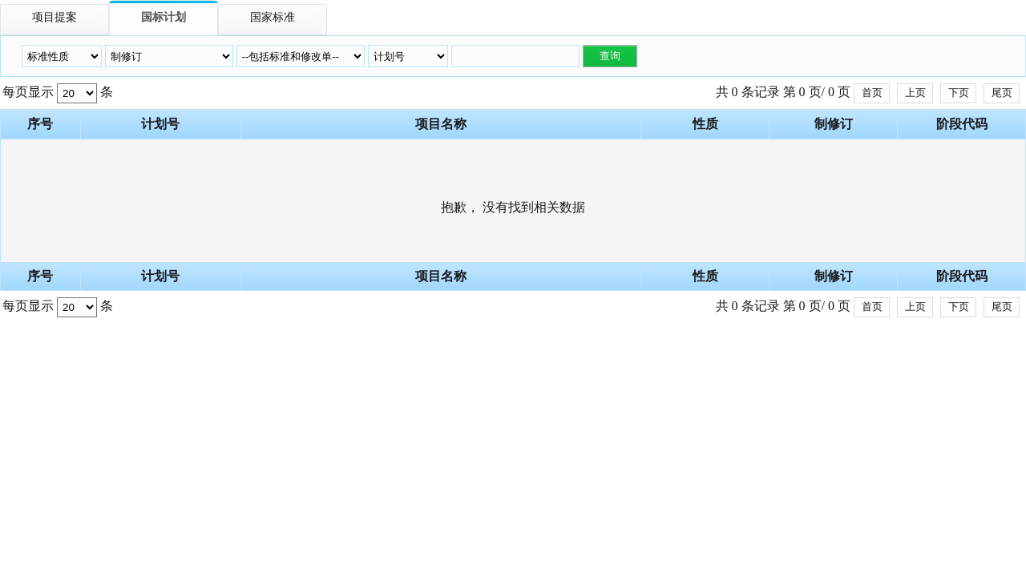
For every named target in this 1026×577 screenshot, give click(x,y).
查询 (610, 56)
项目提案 (54, 17)
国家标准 (272, 17)
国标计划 (163, 17)
